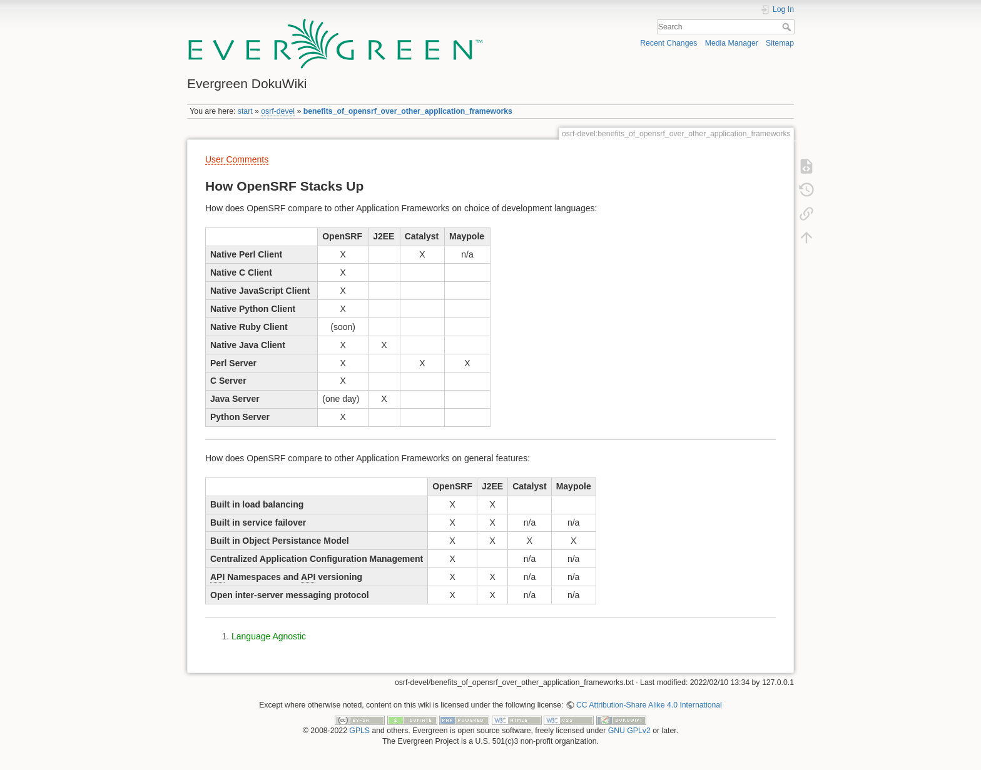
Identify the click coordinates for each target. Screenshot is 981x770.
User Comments (236, 159)
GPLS (359, 730)
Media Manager (731, 43)
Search (788, 26)
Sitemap (780, 43)
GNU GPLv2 (629, 730)
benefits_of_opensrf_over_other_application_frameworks (407, 111)
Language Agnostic (268, 636)
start (245, 111)
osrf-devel (278, 111)
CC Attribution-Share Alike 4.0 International (649, 705)
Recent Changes (668, 43)
